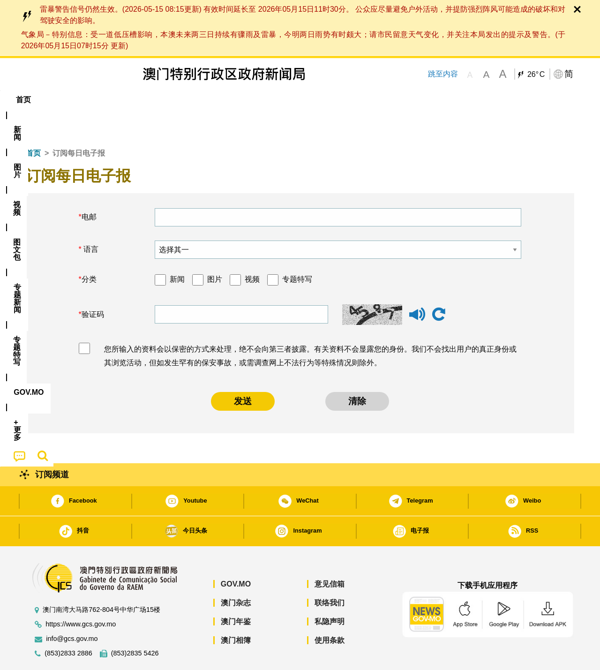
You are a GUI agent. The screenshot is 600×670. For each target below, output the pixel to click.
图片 (214, 251)
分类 (89, 251)
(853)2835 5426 (135, 624)
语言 (90, 221)
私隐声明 (330, 593)
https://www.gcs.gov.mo (80, 595)
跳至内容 (443, 74)
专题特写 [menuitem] (276, 100)
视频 (252, 251)
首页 (33, 124)
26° (536, 74)
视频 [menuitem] (145, 100)
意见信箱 (330, 555)
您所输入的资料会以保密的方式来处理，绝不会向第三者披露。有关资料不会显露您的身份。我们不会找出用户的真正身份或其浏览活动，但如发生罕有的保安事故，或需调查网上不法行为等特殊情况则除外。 (310, 327)
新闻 (177, 251)
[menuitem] (76, 100)
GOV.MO (236, 555)
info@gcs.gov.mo (72, 610)
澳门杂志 (236, 574)
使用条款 (330, 612)
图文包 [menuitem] (183, 100)
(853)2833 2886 (68, 624)
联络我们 (330, 574)
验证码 (93, 286)
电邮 (89, 188)
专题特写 (297, 251)
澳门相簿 (236, 612)
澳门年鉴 (236, 593)
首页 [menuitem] (42, 100)
